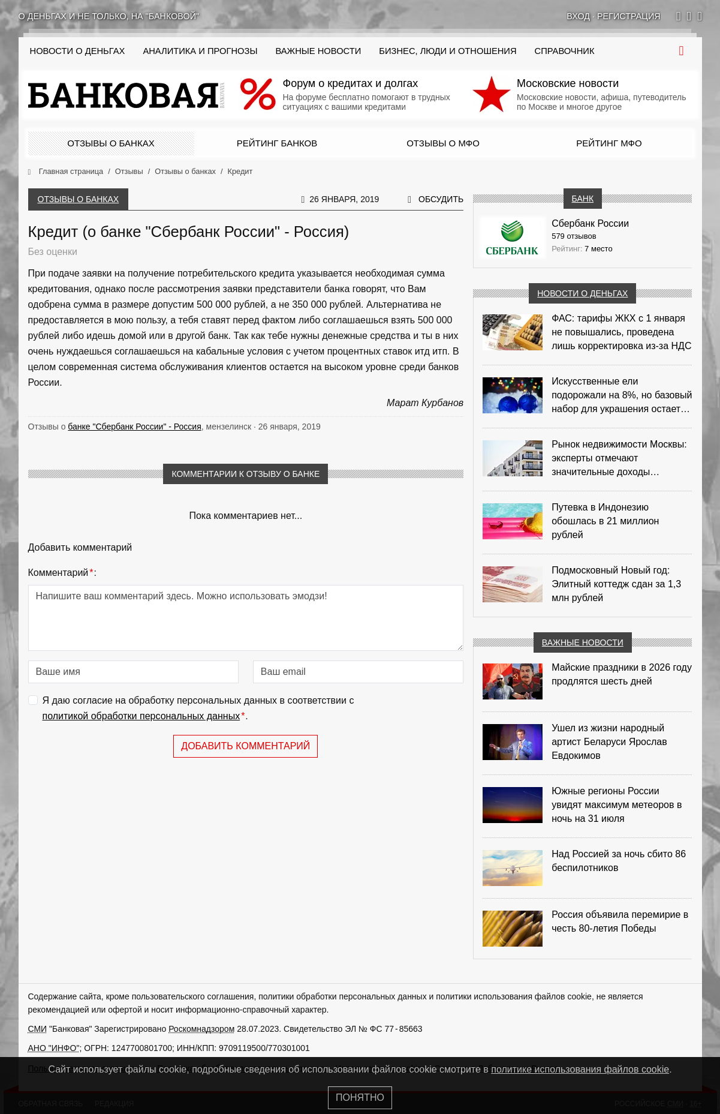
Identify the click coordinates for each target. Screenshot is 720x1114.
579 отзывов (574, 236)
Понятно (360, 1097)
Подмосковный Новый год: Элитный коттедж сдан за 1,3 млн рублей (616, 584)
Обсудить (440, 199)
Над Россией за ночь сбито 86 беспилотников (619, 861)
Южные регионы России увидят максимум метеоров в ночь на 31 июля (617, 805)
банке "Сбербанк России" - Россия (134, 426)
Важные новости (318, 51)
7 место (599, 248)
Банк (583, 198)
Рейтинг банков (277, 143)
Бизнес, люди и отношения (447, 51)
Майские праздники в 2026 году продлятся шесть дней (622, 674)
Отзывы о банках (110, 143)
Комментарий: (62, 573)
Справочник (565, 51)
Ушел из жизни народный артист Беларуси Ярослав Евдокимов (609, 742)
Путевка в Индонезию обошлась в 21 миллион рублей (605, 521)
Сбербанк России (590, 223)
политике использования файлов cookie (580, 1069)
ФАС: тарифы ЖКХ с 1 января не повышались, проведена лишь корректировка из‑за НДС (621, 332)
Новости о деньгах (582, 293)
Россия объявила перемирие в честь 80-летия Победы (620, 921)
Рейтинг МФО (608, 143)
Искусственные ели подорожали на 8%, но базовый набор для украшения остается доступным (622, 396)
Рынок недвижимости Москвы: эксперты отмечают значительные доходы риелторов (619, 459)
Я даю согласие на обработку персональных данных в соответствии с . (198, 709)
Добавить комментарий (245, 746)
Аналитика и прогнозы (200, 51)
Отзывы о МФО (443, 143)
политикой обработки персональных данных (141, 716)
